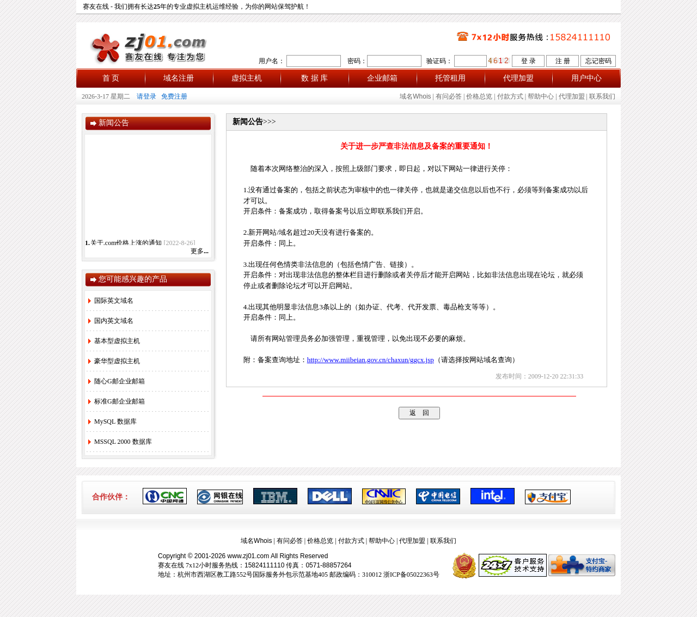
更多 (200, 251)
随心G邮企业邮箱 (116, 381)
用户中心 (586, 78)
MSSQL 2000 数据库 (120, 441)
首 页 (111, 78)
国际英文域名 (110, 300)
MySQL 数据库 (112, 421)
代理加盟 (518, 78)
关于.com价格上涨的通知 (126, 244)
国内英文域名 (110, 321)
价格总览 (479, 96)
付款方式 (510, 96)
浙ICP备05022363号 (411, 574)
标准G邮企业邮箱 (116, 401)
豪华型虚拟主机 (114, 361)
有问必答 (449, 96)
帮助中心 (541, 96)
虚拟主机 (246, 78)
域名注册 (178, 78)
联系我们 (602, 96)
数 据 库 (314, 78)
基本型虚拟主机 (114, 341)
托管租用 (450, 78)
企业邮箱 (382, 78)
